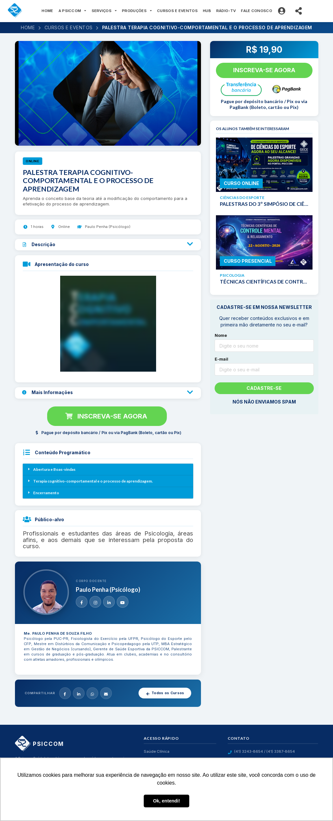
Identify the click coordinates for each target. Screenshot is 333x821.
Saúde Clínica (156, 751)
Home (28, 27)
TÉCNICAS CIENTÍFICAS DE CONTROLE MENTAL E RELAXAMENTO (264, 282)
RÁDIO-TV (226, 10)
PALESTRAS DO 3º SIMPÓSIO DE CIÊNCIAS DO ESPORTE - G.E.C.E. (264, 204)
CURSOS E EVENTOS (177, 10)
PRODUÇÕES (137, 10)
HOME (47, 10)
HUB (207, 10)
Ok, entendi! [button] (166, 800)
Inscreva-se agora (106, 416)
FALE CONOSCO (256, 10)
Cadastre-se (264, 388)
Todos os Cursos (165, 693)
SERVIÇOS (104, 10)
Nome (221, 335)
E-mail (221, 359)
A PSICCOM (73, 10)
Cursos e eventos (69, 27)
